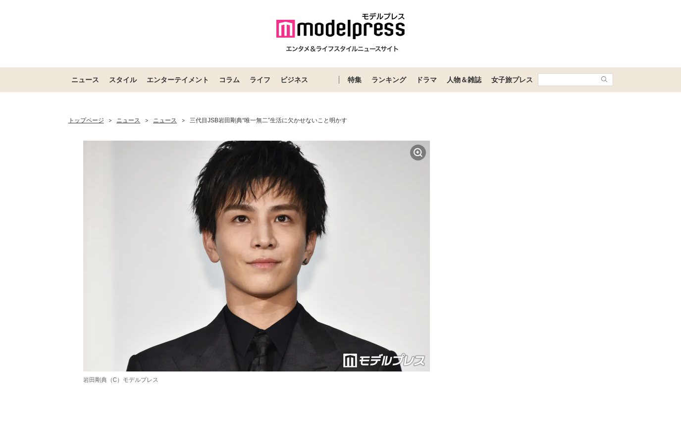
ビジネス (294, 80)
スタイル (123, 80)
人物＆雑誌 (464, 80)
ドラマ (426, 80)
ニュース (85, 80)
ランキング (388, 80)
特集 (355, 80)
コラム (229, 80)
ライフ (260, 80)
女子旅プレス (512, 80)
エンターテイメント (178, 80)
